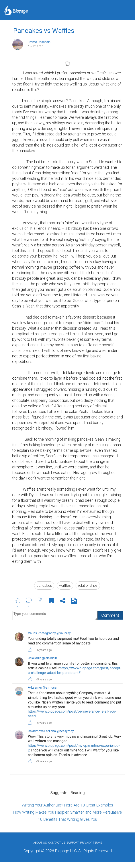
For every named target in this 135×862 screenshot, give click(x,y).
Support (73, 842)
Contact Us (56, 842)
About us (40, 842)
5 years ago (44, 650)
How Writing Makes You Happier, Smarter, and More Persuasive (67, 812)
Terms (97, 842)
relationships (88, 585)
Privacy (86, 842)
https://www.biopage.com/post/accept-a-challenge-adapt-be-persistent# (74, 670)
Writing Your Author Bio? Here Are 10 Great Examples (67, 805)
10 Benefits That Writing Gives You (67, 819)
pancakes (44, 585)
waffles (65, 585)
